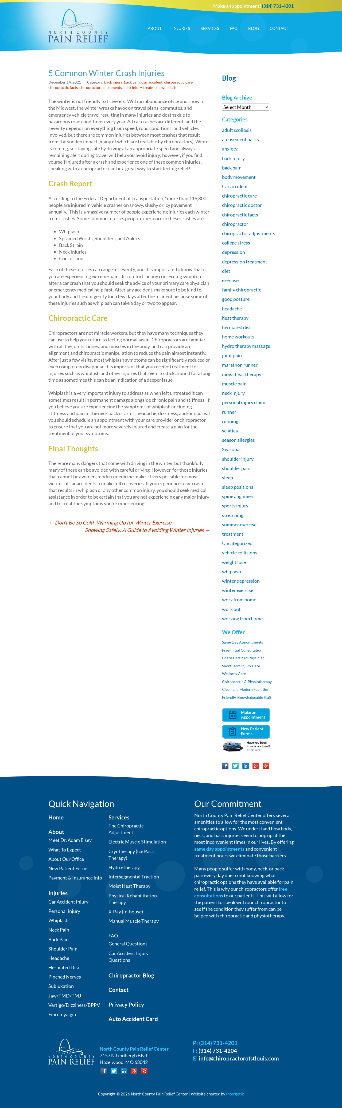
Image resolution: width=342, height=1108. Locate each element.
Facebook (225, 766)
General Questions (127, 944)
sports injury (235, 505)
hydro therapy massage (246, 346)
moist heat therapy (241, 374)
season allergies (238, 440)
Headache (58, 958)
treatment (151, 87)
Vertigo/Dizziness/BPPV (74, 1005)
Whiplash (58, 920)
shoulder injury (238, 459)
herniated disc (236, 327)
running (230, 421)
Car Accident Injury (68, 902)
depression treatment (244, 262)
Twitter (235, 766)
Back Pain (58, 939)
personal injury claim (243, 402)
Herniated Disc (64, 967)
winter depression (241, 581)
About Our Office (66, 859)
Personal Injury (64, 911)
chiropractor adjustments (100, 87)
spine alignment (238, 496)
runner (229, 412)
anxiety (230, 149)
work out (231, 609)
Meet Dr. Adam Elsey (70, 840)
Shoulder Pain (62, 949)
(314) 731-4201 (278, 6)
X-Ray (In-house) (125, 911)
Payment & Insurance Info (75, 878)
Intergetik (235, 1093)
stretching (232, 515)
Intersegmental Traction (133, 877)
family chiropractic (241, 290)
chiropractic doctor (242, 205)
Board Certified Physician (243, 658)
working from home (242, 618)
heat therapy (235, 318)
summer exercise (239, 524)
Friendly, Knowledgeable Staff (246, 697)
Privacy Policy (126, 1004)
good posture (236, 299)
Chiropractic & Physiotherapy (247, 681)
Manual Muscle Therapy (133, 921)
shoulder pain (236, 468)
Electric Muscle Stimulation (137, 842)
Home (56, 817)
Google (255, 766)
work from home (239, 599)
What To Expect (64, 850)
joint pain (232, 355)
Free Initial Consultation (242, 650)
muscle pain (234, 384)
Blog (253, 28)
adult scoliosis (237, 130)
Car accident (151, 82)
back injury (113, 82)
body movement (239, 177)
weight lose (234, 562)
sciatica (230, 430)
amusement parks (240, 139)
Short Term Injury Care (241, 666)
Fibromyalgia (62, 1014)
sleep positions (237, 487)
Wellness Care (234, 673)
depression (233, 252)
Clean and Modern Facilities (245, 689)
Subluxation (61, 986)
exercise (230, 280)
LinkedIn (245, 766)
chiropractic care (178, 82)
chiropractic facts (63, 87)
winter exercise (237, 590)
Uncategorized (237, 543)
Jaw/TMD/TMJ (64, 996)
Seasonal (231, 449)
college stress (236, 243)
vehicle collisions (239, 552)
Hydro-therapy (124, 867)
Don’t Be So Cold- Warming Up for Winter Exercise (109, 522)
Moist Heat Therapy (129, 886)
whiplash (168, 87)
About (155, 28)
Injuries (181, 28)
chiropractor (235, 224)
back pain (132, 82)
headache (232, 308)
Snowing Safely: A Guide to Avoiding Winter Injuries (147, 530)
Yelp (266, 766)
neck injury (132, 87)
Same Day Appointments (242, 642)
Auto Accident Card (133, 1018)
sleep (227, 477)
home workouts (238, 337)
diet (226, 271)
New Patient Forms (68, 868)
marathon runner (240, 365)
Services (210, 28)
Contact (279, 28)
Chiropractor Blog (131, 975)
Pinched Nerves (64, 977)
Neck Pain (58, 930)
